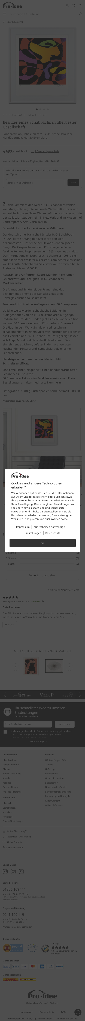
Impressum (23, 526)
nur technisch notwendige (49, 526)
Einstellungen (33, 533)
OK (42, 543)
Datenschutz (52, 533)
